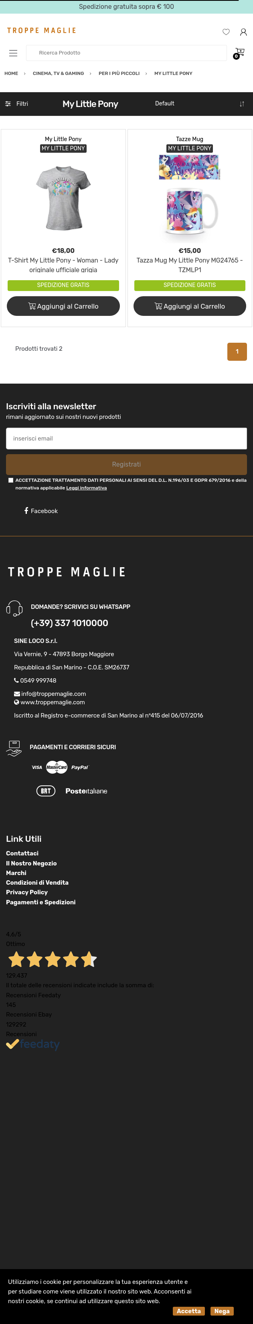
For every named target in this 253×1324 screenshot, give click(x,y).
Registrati (126, 464)
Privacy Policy (27, 892)
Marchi (16, 873)
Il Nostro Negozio (31, 863)
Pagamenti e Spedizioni (41, 902)
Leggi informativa (86, 488)
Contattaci (22, 853)
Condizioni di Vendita (37, 882)
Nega (222, 1311)
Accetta (189, 1311)
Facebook (41, 511)
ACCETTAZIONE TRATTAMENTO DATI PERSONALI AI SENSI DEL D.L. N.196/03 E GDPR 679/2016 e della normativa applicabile (131, 484)
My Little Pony (63, 139)
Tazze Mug (189, 139)
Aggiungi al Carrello (63, 306)
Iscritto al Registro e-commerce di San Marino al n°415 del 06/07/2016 (108, 715)
